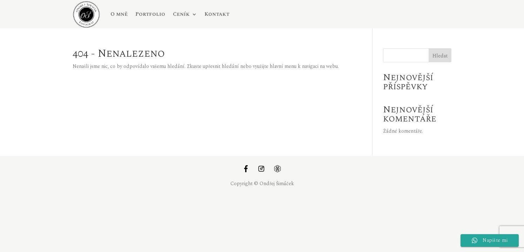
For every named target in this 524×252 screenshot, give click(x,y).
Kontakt (216, 14)
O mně (119, 14)
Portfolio (150, 14)
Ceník (181, 14)
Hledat (440, 55)
